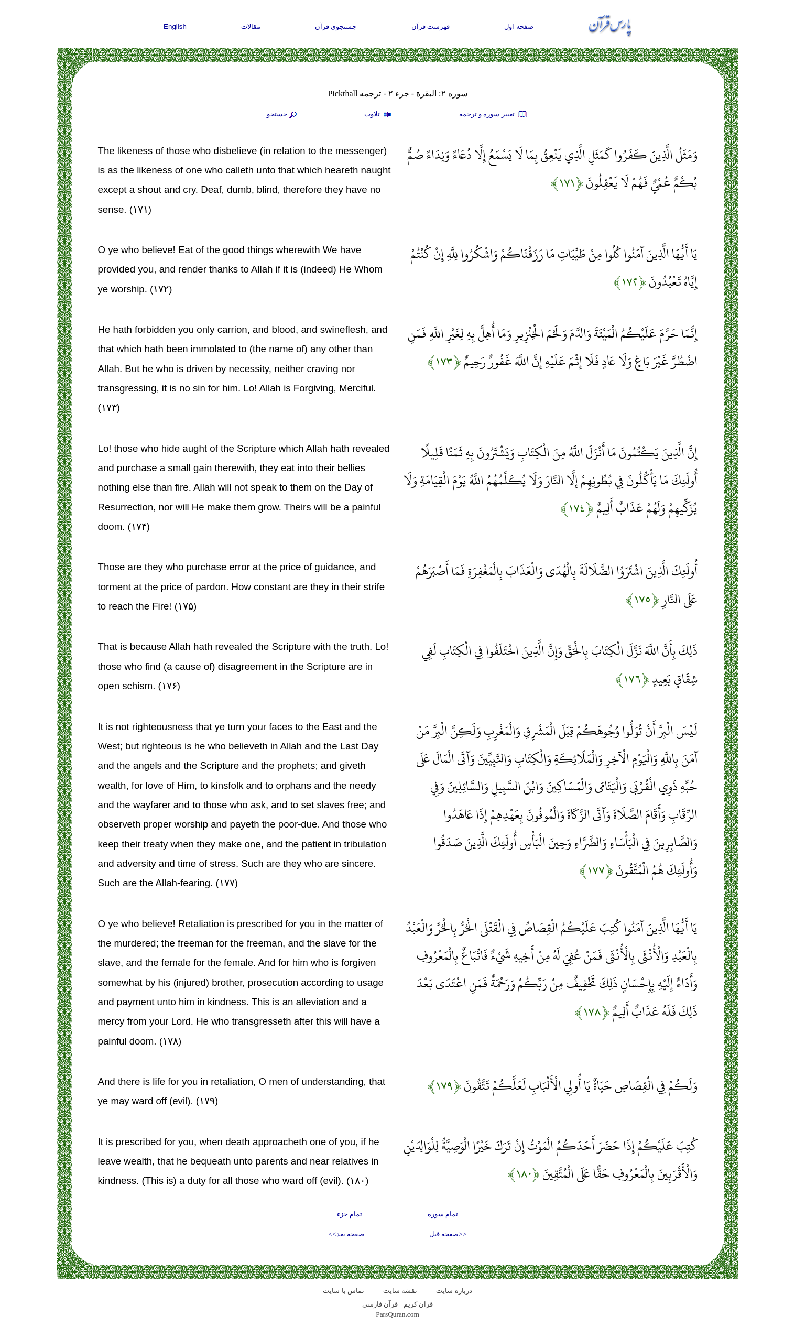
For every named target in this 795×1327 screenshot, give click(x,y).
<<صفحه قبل (447, 1234)
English (175, 26)
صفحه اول (518, 26)
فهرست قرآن (430, 26)
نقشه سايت (400, 1291)
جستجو (283, 115)
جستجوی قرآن (336, 26)
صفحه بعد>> (346, 1234)
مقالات (250, 26)
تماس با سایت (343, 1291)
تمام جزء (349, 1214)
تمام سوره (443, 1214)
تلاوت (379, 115)
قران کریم (418, 1304)
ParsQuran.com (397, 1314)
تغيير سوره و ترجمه (493, 115)
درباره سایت (454, 1291)
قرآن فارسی (380, 1304)
